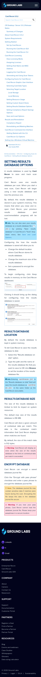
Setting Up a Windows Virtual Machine (19, 140)
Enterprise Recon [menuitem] (8, 566)
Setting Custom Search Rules (18, 103)
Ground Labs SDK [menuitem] (9, 572)
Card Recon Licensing (13, 56)
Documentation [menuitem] (8, 608)
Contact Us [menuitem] (6, 590)
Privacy (5, 673)
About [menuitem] (4, 584)
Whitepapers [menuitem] (7, 653)
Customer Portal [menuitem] (8, 611)
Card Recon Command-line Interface (19, 130)
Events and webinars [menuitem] (10, 647)
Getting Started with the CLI (17, 133)
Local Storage (13, 93)
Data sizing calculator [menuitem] (10, 659)
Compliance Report (14, 123)
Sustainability (30, 673)
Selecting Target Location (16, 89)
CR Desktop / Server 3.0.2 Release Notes (18, 26)
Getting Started (11, 42)
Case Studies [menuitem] (7, 650)
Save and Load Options (15, 116)
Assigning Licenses (14, 62)
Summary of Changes (15, 31)
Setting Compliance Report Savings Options (20, 111)
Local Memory (13, 96)
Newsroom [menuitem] (6, 593)
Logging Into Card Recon (16, 72)
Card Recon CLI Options (16, 137)
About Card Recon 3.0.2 (14, 35)
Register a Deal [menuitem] (8, 623)
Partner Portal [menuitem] (7, 632)
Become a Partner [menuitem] (9, 629)
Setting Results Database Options (19, 106)
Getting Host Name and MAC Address (18, 67)
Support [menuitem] (5, 605)
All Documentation (9, 154)
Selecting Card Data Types (17, 86)
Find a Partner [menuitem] (7, 626)
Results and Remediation (14, 120)
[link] (12, 5)
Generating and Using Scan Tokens (20, 76)
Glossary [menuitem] (5, 656)
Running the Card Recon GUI (18, 49)
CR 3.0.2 (19, 154)
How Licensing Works (15, 59)
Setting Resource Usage (16, 99)
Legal (13, 673)
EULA (20, 673)
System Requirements (13, 38)
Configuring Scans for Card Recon (18, 79)
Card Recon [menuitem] (6, 569)
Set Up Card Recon (14, 45)
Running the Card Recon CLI (17, 52)
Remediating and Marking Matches (20, 126)
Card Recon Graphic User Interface (20, 82)
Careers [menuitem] (5, 587)
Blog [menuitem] (3, 644)
